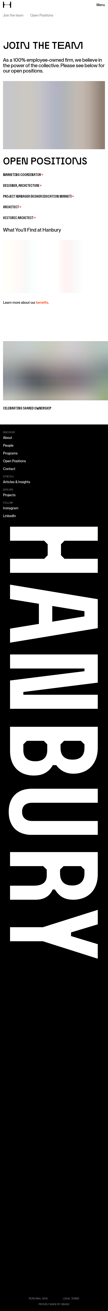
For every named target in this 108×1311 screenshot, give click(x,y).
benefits (42, 302)
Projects (9, 495)
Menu (100, 5)
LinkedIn (9, 516)
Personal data (38, 1298)
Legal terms (71, 1298)
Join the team (13, 15)
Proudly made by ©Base (54, 1304)
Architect (12, 207)
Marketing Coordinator (23, 174)
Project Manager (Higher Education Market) (38, 196)
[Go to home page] (7, 5)
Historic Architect (19, 217)
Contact (9, 469)
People (8, 445)
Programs (10, 453)
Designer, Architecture (22, 185)
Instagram (10, 508)
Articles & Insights (16, 482)
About (7, 438)
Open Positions (41, 15)
